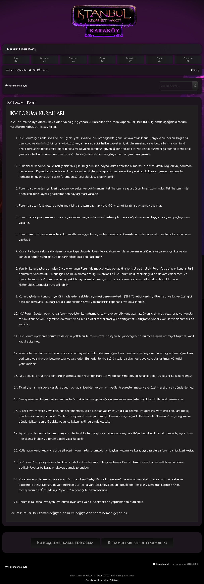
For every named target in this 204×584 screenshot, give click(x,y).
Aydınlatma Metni (94, 580)
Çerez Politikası (111, 580)
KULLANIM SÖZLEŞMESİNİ (99, 575)
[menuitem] (32, 70)
